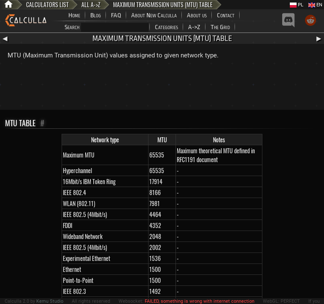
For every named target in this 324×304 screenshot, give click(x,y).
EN (315, 5)
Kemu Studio (49, 301)
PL (296, 5)
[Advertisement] (162, 87)
